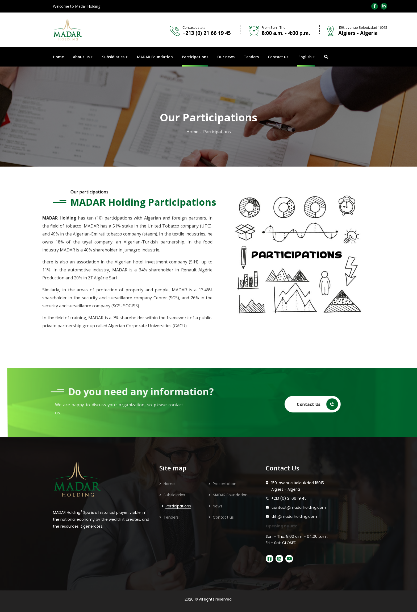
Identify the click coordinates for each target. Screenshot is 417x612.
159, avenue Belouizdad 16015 (362, 27)
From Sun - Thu (274, 27)
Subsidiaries (174, 495)
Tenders (171, 517)
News (217, 506)
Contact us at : (193, 27)
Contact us (223, 517)
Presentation (224, 483)
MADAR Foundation (230, 495)
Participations (178, 506)
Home (192, 132)
